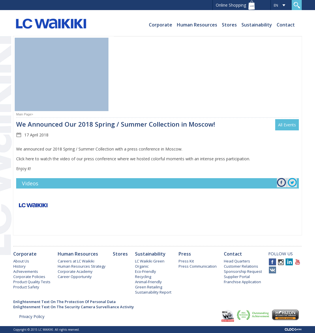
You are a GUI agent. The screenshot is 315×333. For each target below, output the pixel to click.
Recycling (143, 276)
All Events (287, 125)
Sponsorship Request (243, 271)
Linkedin (289, 261)
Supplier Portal (237, 276)
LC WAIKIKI (51, 24)
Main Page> (24, 114)
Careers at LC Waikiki (76, 261)
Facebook (282, 185)
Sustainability (256, 25)
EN (276, 5)
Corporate (160, 25)
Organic (142, 266)
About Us (21, 261)
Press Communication (198, 266)
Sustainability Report (153, 292)
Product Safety (26, 287)
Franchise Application (242, 281)
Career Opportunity (75, 276)
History (19, 266)
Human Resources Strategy (82, 266)
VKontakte (272, 270)
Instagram (280, 261)
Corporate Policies (29, 276)
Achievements (25, 271)
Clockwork (293, 329)
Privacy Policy (31, 316)
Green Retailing (148, 287)
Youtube (297, 261)
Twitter (292, 183)
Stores (229, 25)
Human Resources (197, 25)
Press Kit (186, 261)
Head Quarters (237, 261)
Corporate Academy (75, 271)
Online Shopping (231, 5)
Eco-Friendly (145, 271)
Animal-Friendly (148, 281)
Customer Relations (241, 266)
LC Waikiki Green (149, 261)
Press (185, 254)
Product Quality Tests (31, 281)
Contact (286, 25)
